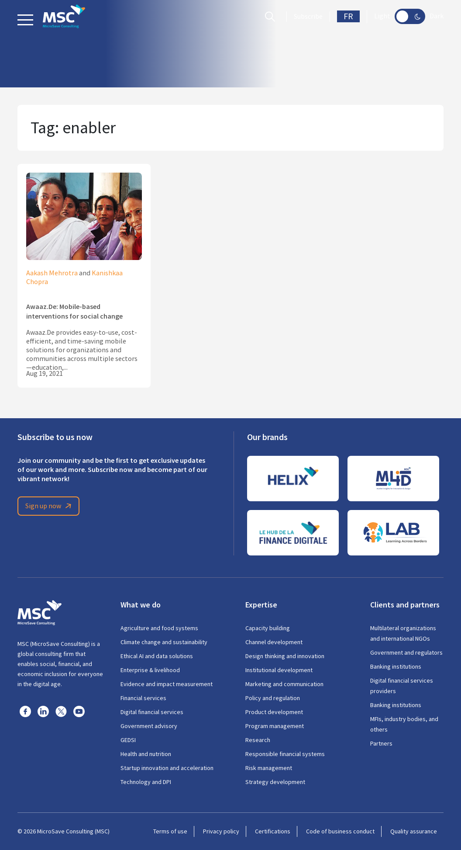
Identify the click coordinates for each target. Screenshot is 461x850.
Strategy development (275, 782)
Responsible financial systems (285, 754)
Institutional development (279, 670)
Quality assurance (413, 831)
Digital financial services (151, 712)
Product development (274, 712)
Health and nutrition (145, 754)
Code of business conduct (340, 831)
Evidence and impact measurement (166, 684)
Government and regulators (406, 652)
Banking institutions (395, 666)
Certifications (272, 831)
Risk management (268, 768)
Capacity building (267, 628)
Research (257, 740)
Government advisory (148, 726)
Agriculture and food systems (159, 628)
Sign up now (49, 506)
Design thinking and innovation (284, 656)
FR (348, 16)
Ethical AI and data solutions (156, 656)
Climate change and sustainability (163, 642)
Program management (274, 726)
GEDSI (128, 740)
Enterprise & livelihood (150, 670)
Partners (381, 743)
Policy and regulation (272, 698)
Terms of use (170, 831)
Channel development (274, 642)
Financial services (143, 698)
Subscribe (308, 16)
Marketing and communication (284, 684)
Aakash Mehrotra (52, 273)
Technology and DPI (145, 782)
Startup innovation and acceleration (166, 768)
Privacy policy (221, 831)
